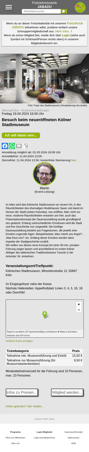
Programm (15, 432)
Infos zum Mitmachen (15, 438)
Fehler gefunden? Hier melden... (25, 406)
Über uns (15, 443)
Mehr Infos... (63, 31)
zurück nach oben (44, 418)
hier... (74, 160)
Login (66, 35)
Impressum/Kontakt (74, 432)
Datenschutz (73, 438)
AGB (73, 443)
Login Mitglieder (44, 432)
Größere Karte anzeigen (19, 341)
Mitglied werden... (67, 392)
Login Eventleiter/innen (44, 438)
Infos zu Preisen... (22, 392)
